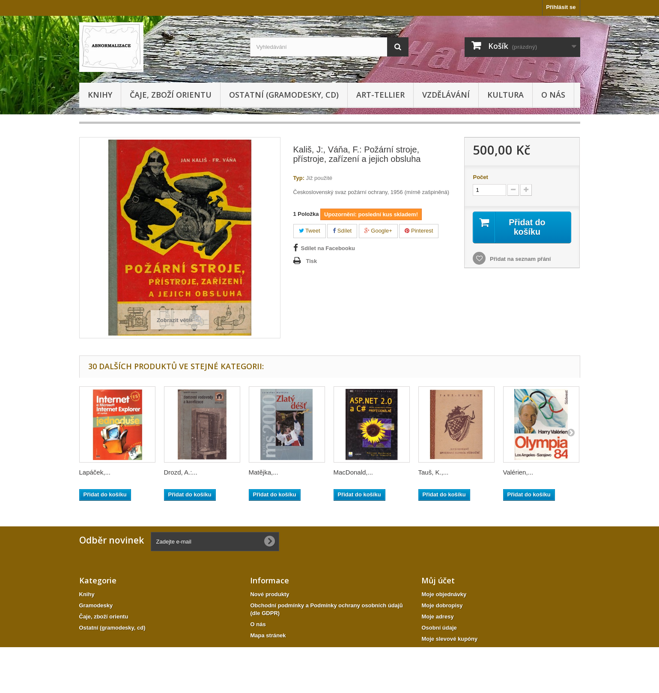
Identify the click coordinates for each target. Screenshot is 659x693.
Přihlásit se (561, 7)
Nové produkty (269, 594)
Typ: (298, 178)
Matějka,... (263, 472)
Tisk (311, 261)
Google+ (378, 230)
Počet (480, 177)
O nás (553, 95)
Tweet (309, 230)
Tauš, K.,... (433, 472)
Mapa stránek (268, 635)
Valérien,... (518, 472)
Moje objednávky (443, 594)
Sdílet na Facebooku (328, 248)
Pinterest (419, 230)
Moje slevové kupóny (449, 639)
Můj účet (438, 580)
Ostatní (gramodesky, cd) (284, 95)
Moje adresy (437, 616)
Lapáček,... (94, 472)
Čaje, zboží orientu (171, 95)
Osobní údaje (438, 627)
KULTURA (505, 95)
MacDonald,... (353, 472)
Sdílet (342, 230)
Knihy (100, 95)
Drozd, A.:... (180, 472)
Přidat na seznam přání (519, 259)
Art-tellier (380, 95)
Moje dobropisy (441, 605)
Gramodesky (96, 605)
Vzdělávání (446, 95)
